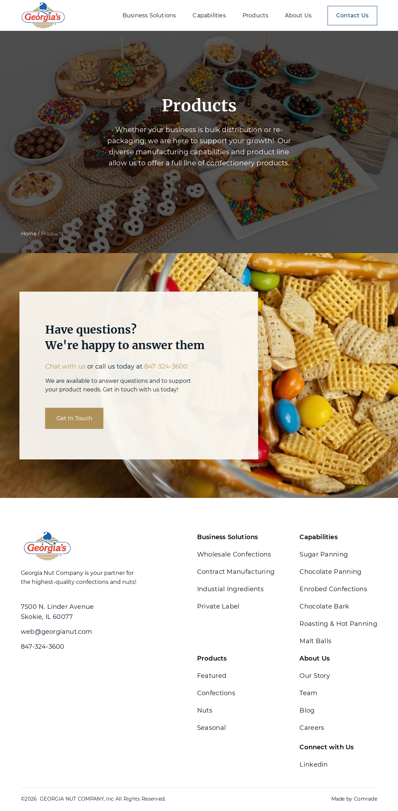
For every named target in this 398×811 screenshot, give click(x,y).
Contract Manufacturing (236, 572)
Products (212, 658)
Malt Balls (315, 641)
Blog (306, 710)
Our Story (314, 676)
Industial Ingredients (230, 589)
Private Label (218, 606)
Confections (216, 693)
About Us (314, 658)
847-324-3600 (160, 366)
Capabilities (318, 537)
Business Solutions (227, 537)
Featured (211, 676)
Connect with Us (326, 747)
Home (28, 234)
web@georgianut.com (56, 632)
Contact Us (352, 15)
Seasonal (211, 728)
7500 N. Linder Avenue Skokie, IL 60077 (57, 612)
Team (308, 693)
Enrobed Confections (333, 589)
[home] (43, 15)
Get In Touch (69, 418)
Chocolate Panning (330, 572)
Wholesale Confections (234, 554)
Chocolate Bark (324, 606)
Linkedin (313, 764)
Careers (311, 728)
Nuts (204, 710)
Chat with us (60, 366)
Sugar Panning (323, 554)
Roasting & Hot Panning (338, 624)
